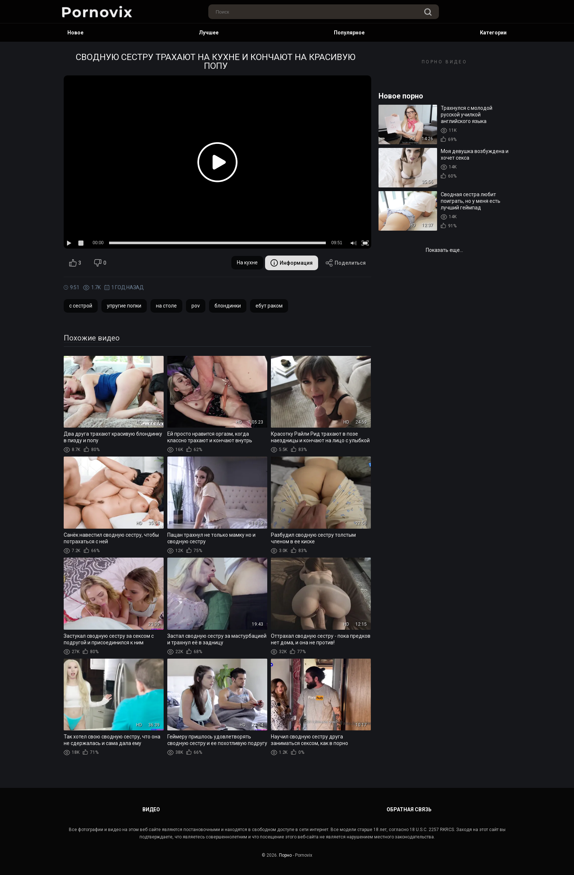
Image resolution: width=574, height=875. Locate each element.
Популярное (349, 33)
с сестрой (80, 306)
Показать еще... (444, 250)
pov (195, 306)
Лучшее (209, 33)
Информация (292, 263)
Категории (493, 33)
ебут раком (269, 306)
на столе (166, 306)
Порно (285, 855)
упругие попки (124, 306)
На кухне (247, 262)
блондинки (228, 306)
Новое (75, 33)
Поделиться (345, 263)
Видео (151, 809)
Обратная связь (409, 809)
